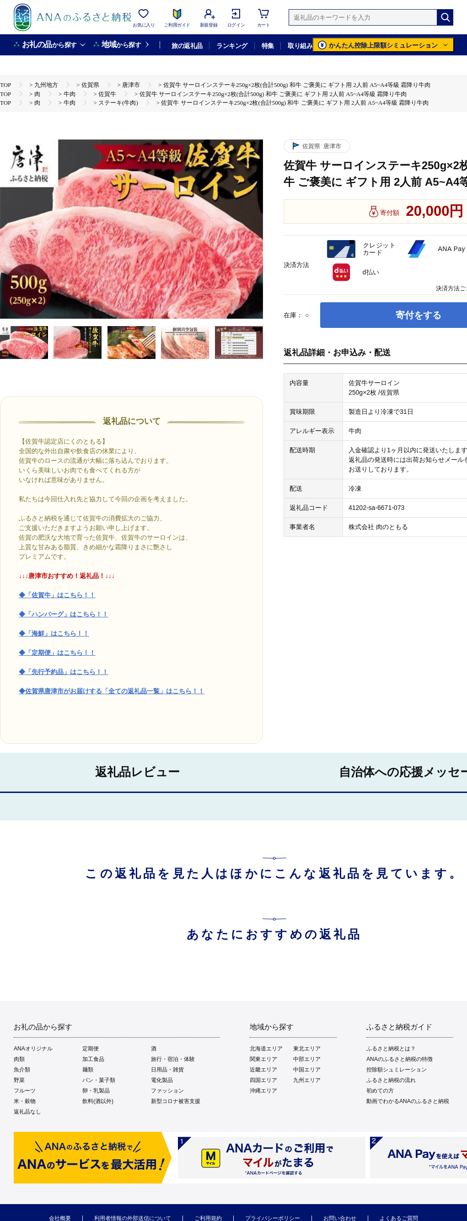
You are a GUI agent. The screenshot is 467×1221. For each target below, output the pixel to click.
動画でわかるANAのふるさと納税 (407, 1101)
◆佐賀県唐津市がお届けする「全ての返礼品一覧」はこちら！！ (111, 691)
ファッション (167, 1090)
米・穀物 (25, 1101)
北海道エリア (266, 1048)
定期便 (90, 1048)
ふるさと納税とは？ (391, 1048)
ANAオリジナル (33, 1048)
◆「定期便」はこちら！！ (57, 652)
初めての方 (380, 1090)
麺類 (87, 1069)
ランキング (231, 45)
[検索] (445, 17)
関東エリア (263, 1059)
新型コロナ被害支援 (175, 1101)
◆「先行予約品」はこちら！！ (63, 671)
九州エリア (307, 1080)
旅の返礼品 (187, 45)
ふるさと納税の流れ (391, 1080)
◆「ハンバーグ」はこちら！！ (63, 614)
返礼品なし (27, 1112)
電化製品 (162, 1080)
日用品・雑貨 (167, 1069)
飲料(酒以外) (97, 1101)
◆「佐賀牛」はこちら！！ (57, 595)
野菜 (19, 1080)
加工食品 (93, 1059)
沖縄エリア (263, 1090)
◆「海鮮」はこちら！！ (54, 633)
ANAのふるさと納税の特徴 (399, 1059)
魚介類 (22, 1069)
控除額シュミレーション (396, 1069)
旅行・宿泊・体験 (173, 1059)
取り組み (300, 45)
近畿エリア (263, 1069)
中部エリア (307, 1059)
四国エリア (263, 1080)
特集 (268, 45)
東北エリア (307, 1048)
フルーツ (25, 1090)
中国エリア (307, 1069)
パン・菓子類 (98, 1080)
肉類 (19, 1059)
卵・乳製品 (96, 1090)
